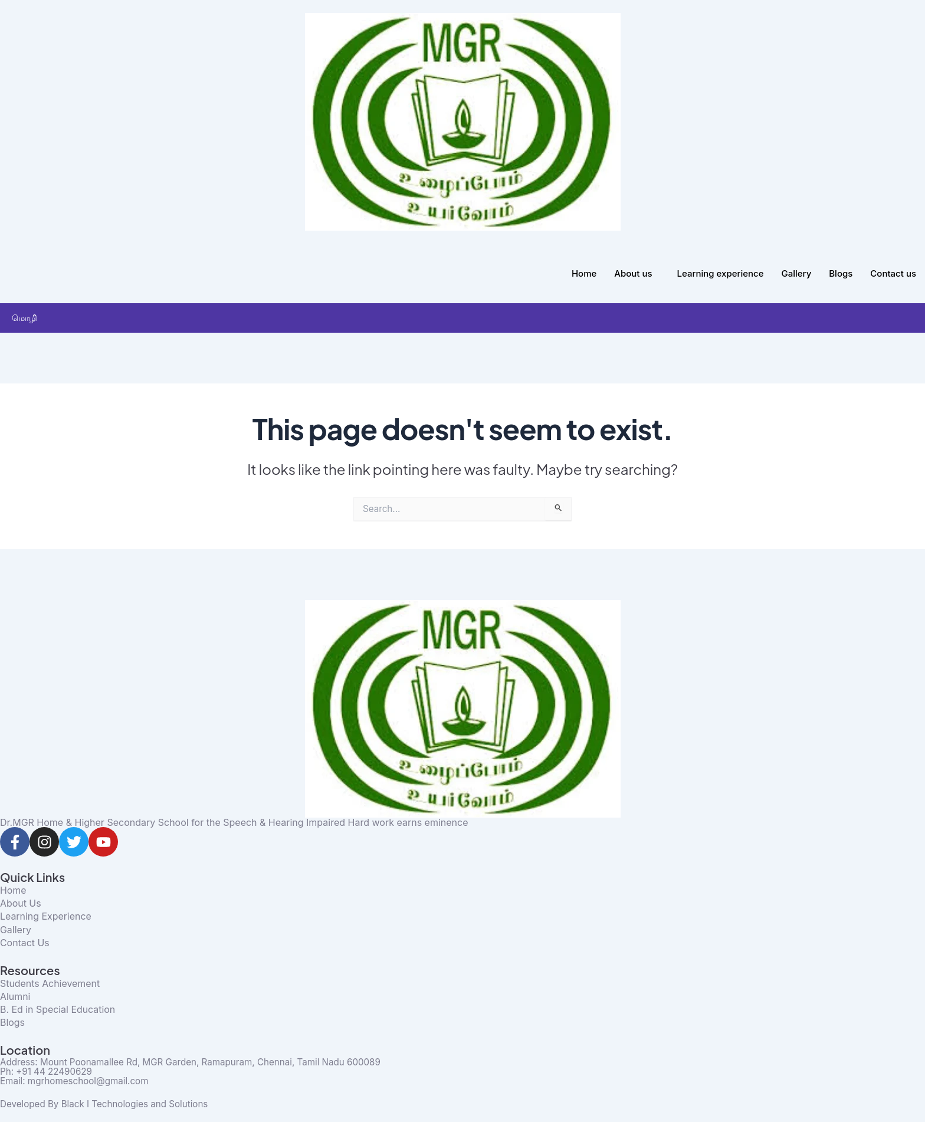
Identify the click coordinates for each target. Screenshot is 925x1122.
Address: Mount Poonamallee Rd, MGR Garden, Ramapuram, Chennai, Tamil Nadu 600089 (201, 1062)
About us (633, 273)
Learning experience (720, 273)
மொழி (28, 317)
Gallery (797, 273)
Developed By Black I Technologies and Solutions (109, 1104)
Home (584, 273)
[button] (42, 317)
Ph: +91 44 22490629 (48, 1072)
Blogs (840, 273)
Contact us (893, 273)
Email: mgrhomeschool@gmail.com (78, 1081)
